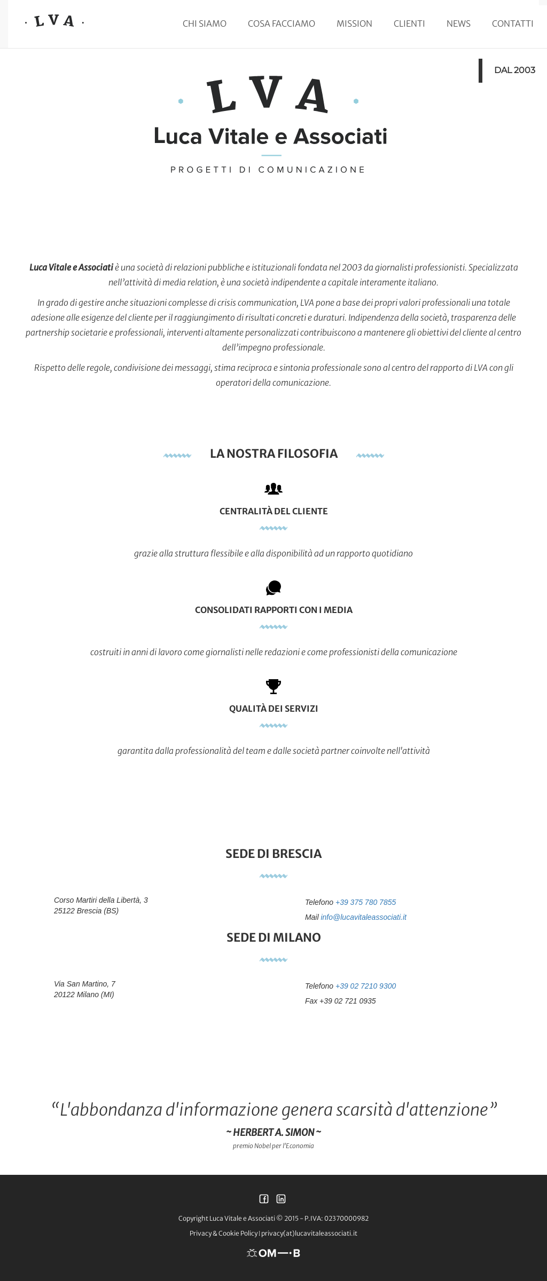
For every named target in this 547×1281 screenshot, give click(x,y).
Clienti (409, 23)
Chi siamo (204, 23)
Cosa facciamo (281, 23)
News (459, 23)
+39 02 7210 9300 (365, 986)
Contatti (513, 23)
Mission (354, 23)
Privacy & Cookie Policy (223, 1233)
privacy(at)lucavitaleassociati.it (309, 1233)
